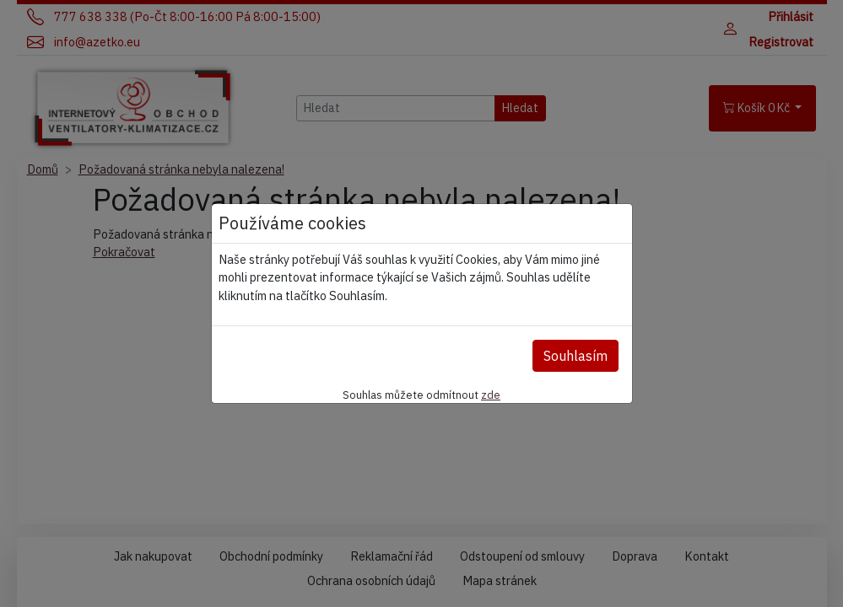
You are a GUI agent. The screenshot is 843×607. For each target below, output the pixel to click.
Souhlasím (575, 355)
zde (490, 394)
